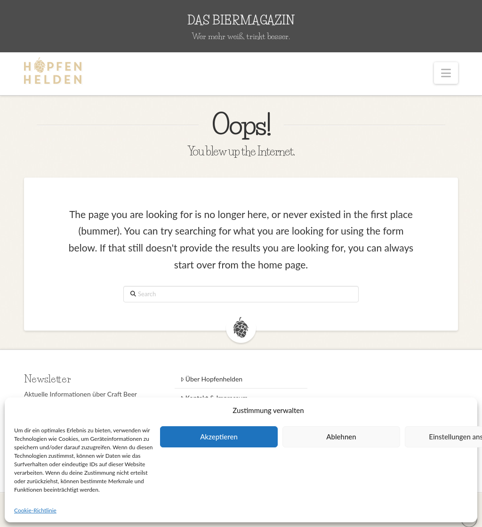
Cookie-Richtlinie (35, 510)
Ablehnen (341, 436)
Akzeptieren (219, 436)
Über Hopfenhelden (211, 379)
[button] (446, 73)
